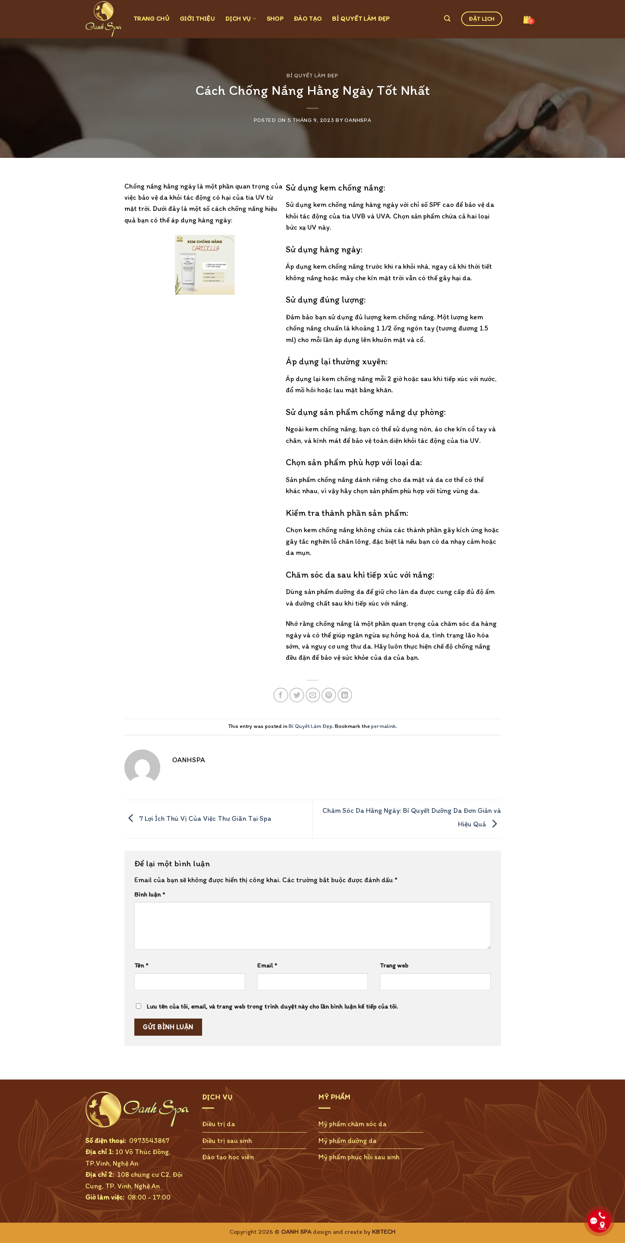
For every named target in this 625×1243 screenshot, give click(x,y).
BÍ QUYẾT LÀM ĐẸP (360, 18)
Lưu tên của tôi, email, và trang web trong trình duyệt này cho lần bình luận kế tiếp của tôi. (272, 1006)
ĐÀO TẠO (308, 18)
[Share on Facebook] (280, 695)
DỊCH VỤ (240, 18)
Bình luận (149, 894)
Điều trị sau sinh (227, 1140)
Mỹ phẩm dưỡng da (347, 1140)
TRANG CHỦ (151, 18)
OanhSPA (357, 120)
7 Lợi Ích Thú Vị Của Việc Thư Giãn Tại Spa (197, 818)
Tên (141, 965)
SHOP (275, 18)
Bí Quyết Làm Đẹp (312, 75)
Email (267, 965)
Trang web (394, 965)
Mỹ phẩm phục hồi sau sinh (359, 1157)
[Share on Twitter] (296, 695)
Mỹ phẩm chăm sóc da (352, 1123)
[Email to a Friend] (313, 695)
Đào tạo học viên (228, 1157)
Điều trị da (218, 1123)
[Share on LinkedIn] (345, 695)
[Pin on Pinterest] (329, 695)
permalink (383, 726)
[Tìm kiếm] (447, 18)
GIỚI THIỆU (197, 18)
